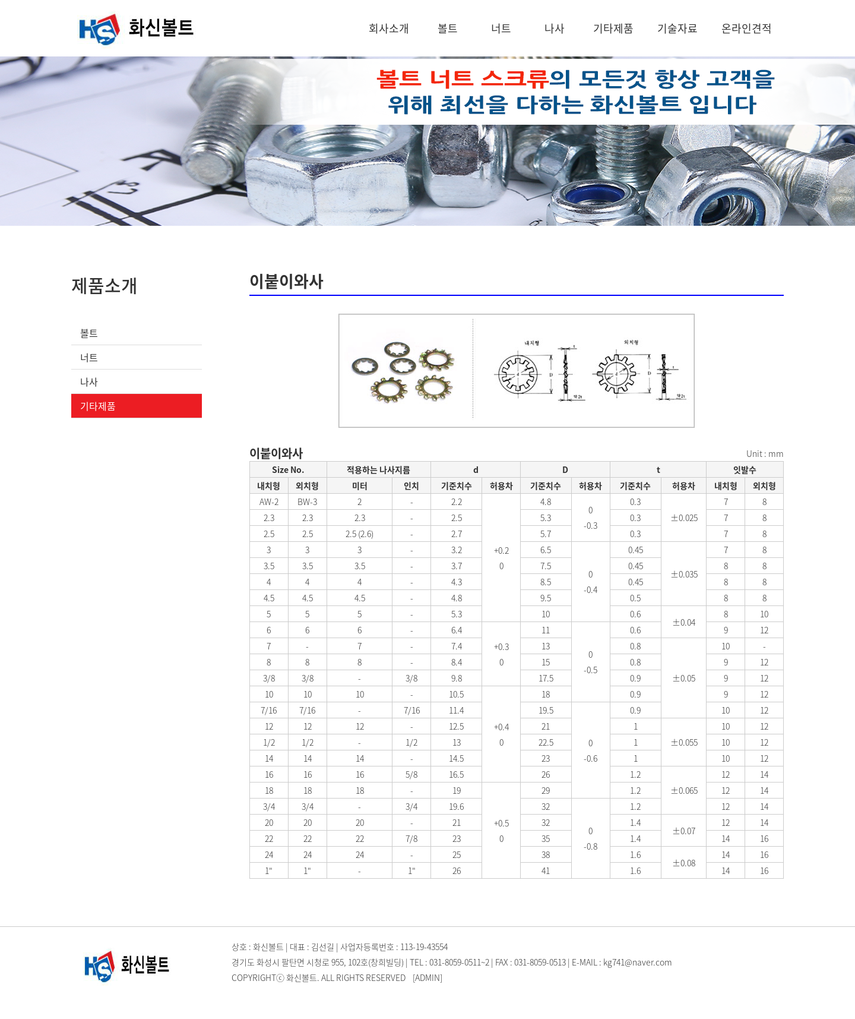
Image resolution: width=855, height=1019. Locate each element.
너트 (501, 28)
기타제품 (613, 28)
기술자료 (677, 28)
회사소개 (389, 28)
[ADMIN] (427, 977)
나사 (554, 28)
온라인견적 (746, 28)
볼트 (448, 28)
